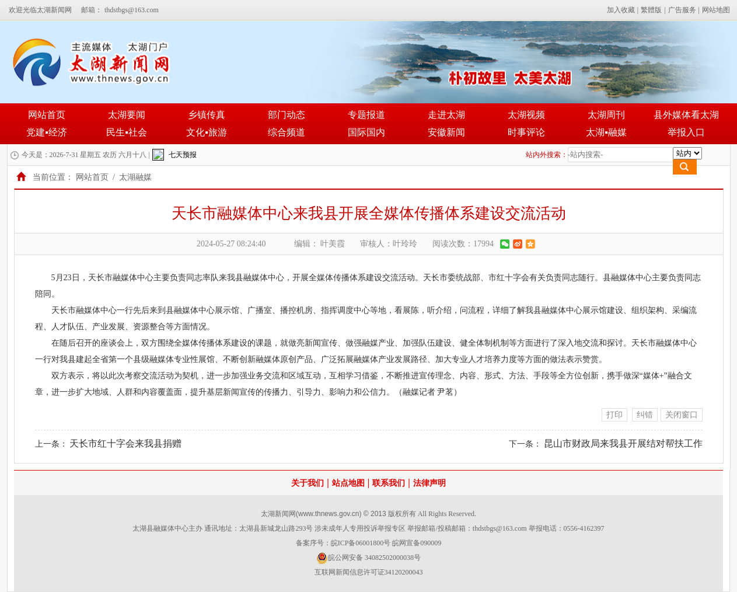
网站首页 (46, 115)
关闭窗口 (681, 414)
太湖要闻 (126, 115)
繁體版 (651, 10)
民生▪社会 (126, 132)
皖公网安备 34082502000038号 (368, 558)
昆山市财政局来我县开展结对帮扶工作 (623, 443)
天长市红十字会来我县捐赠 (125, 443)
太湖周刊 (606, 115)
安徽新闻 (446, 132)
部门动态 (286, 115)
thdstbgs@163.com (131, 10)
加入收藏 (621, 10)
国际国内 (366, 132)
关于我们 (307, 483)
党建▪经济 (46, 132)
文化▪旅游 (206, 132)
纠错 (645, 414)
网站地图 (716, 10)
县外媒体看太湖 (686, 115)
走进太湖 (446, 115)
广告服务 (682, 10)
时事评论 (526, 132)
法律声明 (429, 483)
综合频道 (286, 132)
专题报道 (366, 115)
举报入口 (686, 132)
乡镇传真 (206, 115)
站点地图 (348, 483)
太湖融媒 (135, 177)
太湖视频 (526, 115)
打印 (614, 414)
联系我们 (388, 483)
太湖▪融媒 (606, 132)
